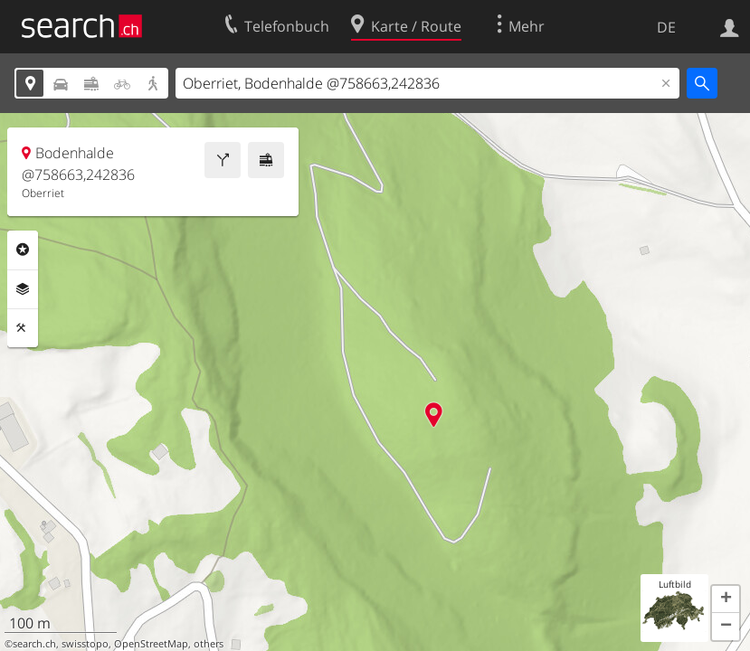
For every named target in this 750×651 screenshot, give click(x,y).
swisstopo (85, 643)
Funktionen (22, 328)
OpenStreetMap (151, 643)
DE (666, 27)
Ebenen (22, 289)
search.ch (34, 643)
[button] (725, 599)
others (208, 643)
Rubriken (22, 250)
